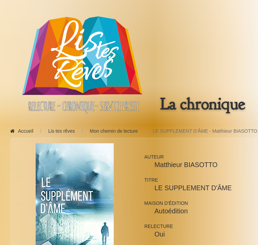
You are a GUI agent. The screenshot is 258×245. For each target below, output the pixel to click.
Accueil (21, 131)
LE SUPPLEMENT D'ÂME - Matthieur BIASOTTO (205, 131)
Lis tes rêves (61, 131)
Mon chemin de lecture (114, 131)
